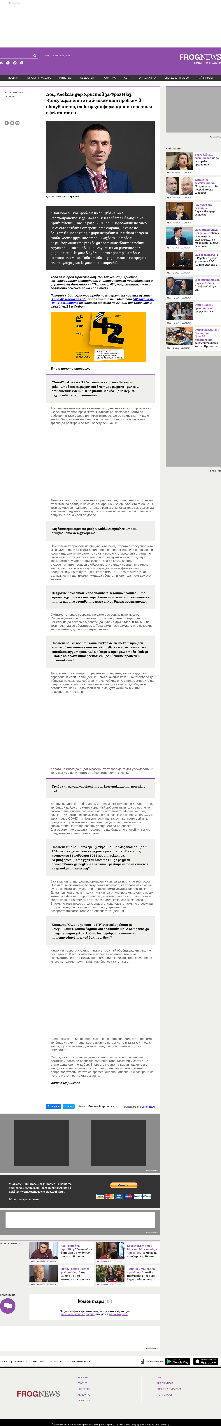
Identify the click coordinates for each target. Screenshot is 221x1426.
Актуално (84, 1395)
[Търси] (35, 56)
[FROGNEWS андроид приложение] (177, 1361)
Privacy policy (107, 1424)
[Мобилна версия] (152, 1361)
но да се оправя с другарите (207, 159)
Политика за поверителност (70, 1361)
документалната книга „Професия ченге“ (207, 339)
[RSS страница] (22, 63)
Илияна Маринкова (101, 1106)
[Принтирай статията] (17, 123)
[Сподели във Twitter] (12, 123)
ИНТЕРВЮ (65, 77)
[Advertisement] (110, 24)
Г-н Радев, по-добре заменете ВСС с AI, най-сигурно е (207, 260)
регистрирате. (118, 1314)
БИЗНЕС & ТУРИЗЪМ (177, 77)
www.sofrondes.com (149, 1424)
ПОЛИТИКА (109, 77)
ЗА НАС (4, 1361)
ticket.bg (165, 1424)
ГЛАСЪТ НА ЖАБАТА (39, 77)
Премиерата (68, 303)
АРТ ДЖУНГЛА (147, 77)
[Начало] (1, 63)
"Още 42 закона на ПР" (68, 299)
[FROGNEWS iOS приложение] (205, 1361)
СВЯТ (127, 77)
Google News (148, 1107)
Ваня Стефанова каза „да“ (207, 285)
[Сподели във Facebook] (7, 123)
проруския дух (204, 308)
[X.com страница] (15, 63)
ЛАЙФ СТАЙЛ (205, 77)
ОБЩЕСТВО (87, 77)
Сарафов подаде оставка (205, 209)
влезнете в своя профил (77, 1314)
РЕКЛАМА (39, 1361)
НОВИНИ (13, 77)
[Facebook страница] (8, 63)
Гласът (82, 1383)
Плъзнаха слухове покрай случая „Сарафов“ (206, 186)
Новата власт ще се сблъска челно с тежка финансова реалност (207, 238)
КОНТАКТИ (21, 1361)
